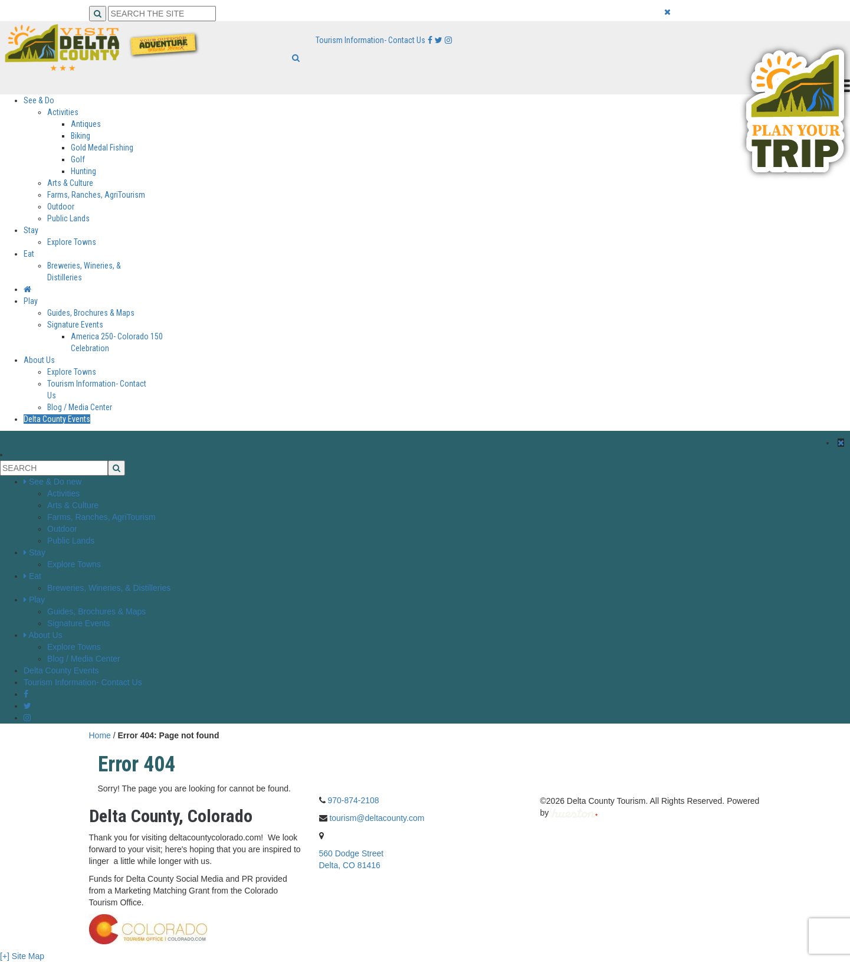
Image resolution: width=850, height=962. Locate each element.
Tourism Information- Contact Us (370, 40)
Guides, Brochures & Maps (90, 313)
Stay (31, 230)
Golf (78, 159)
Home (100, 735)
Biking (80, 135)
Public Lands (68, 218)
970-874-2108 (353, 800)
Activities (62, 112)
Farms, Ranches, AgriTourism (96, 194)
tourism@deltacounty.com (376, 818)
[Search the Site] (162, 13)
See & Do (39, 100)
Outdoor (60, 206)
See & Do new (55, 481)
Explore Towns (71, 242)
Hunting (83, 171)
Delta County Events (57, 419)
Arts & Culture (70, 183)
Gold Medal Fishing (102, 147)
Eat (29, 254)
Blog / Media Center (79, 407)
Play (31, 301)
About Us (39, 360)
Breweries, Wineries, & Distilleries (108, 588)
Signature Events (75, 324)
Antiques (86, 124)
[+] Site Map (22, 956)
